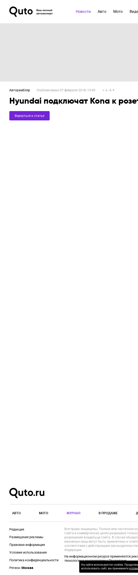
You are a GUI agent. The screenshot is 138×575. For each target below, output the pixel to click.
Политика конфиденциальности (34, 560)
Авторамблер (19, 90)
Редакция (16, 529)
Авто (16, 513)
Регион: (21, 568)
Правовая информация (27, 545)
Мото (43, 513)
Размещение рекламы (26, 537)
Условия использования (28, 552)
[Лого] (31, 12)
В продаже (108, 513)
